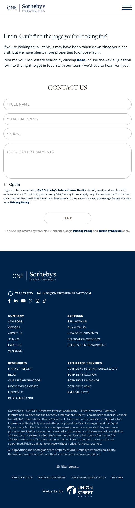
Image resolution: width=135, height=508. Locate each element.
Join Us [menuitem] (13, 339)
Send (67, 218)
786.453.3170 (20, 293)
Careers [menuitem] (14, 345)
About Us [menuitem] (15, 333)
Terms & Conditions (52, 477)
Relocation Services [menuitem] (84, 339)
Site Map (117, 477)
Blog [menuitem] (12, 374)
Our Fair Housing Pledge (88, 477)
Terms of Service (110, 230)
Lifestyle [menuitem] (15, 392)
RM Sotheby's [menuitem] (78, 392)
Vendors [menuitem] (15, 351)
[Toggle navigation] (127, 8)
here (81, 60)
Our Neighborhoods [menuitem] (24, 380)
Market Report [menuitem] (20, 368)
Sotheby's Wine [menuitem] (80, 386)
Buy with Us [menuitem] (77, 327)
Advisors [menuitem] (15, 321)
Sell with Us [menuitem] (77, 321)
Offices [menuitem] (14, 327)
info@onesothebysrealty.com (64, 293)
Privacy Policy (20, 202)
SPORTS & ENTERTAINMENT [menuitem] (87, 345)
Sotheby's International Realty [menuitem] (93, 368)
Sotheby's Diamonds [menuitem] (84, 380)
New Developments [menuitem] (83, 333)
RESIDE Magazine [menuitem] (21, 398)
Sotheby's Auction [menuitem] (82, 374)
